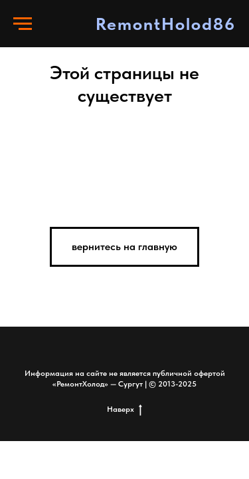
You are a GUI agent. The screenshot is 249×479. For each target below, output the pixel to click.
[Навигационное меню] (22, 24)
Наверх (124, 409)
